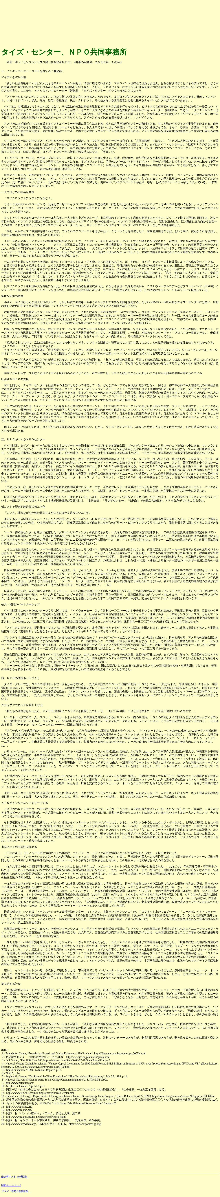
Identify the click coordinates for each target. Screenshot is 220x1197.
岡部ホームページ (11, 1185)
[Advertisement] (93, 22)
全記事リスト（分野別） (14, 1176)
